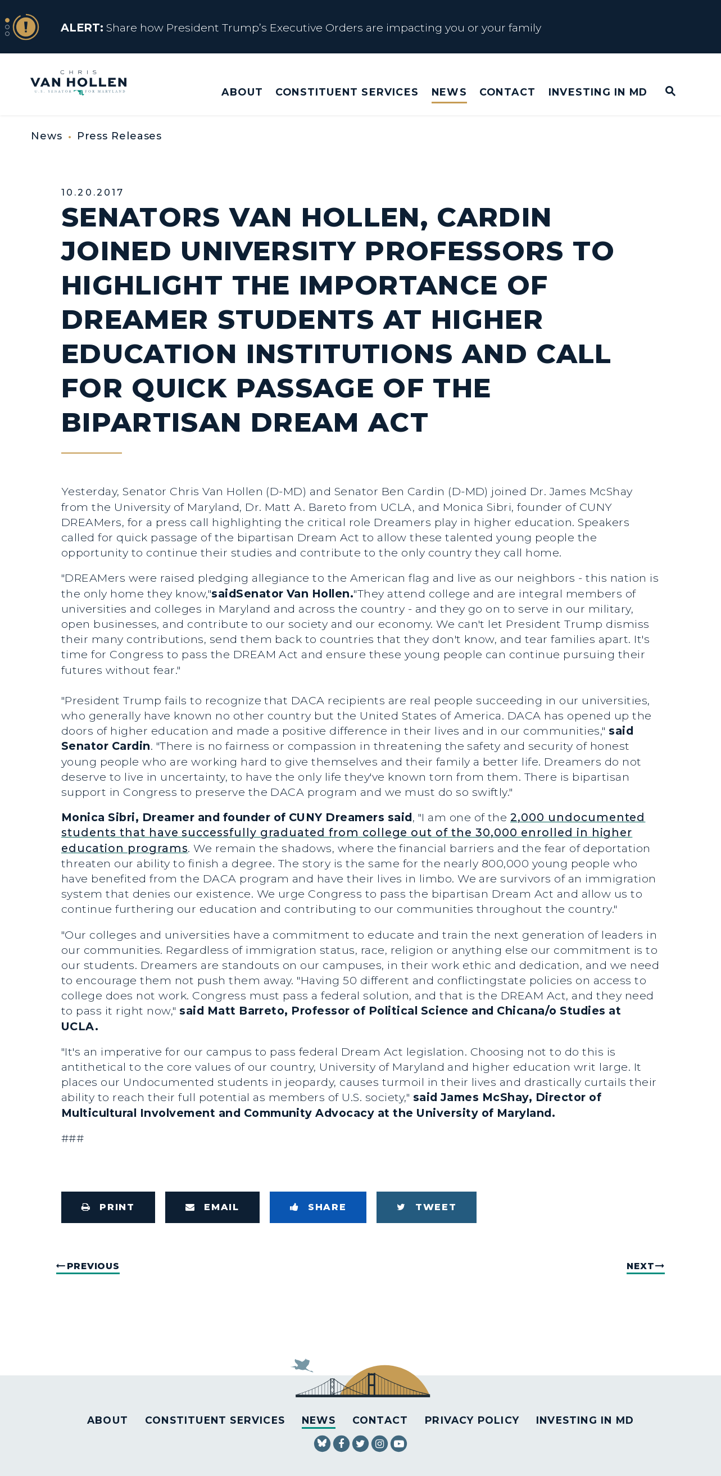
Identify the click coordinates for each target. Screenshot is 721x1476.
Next (640, 1266)
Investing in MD (597, 92)
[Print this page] (108, 1207)
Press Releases (119, 136)
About (242, 92)
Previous (93, 1266)
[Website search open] (662, 92)
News (449, 92)
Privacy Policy (472, 1420)
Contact (507, 92)
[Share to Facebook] (318, 1207)
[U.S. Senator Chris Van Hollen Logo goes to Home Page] (86, 84)
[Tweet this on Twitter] (427, 1207)
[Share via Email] (212, 1207)
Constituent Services (347, 92)
